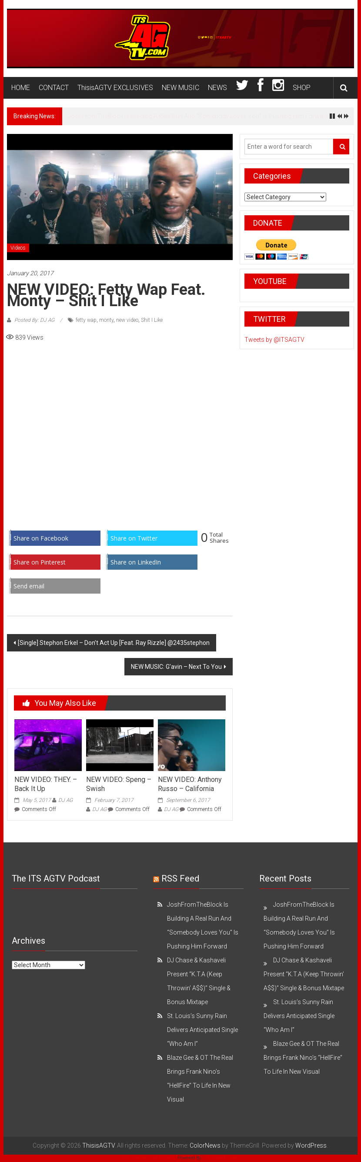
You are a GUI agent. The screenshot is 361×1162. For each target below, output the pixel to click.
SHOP (302, 87)
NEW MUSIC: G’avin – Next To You (176, 666)
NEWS (217, 87)
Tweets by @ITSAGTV (274, 339)
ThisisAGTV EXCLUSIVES (115, 87)
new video (127, 320)
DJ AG (65, 800)
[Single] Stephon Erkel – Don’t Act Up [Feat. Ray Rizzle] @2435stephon (114, 642)
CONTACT (54, 87)
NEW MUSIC (180, 87)
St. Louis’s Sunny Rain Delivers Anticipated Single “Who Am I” (202, 1029)
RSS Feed (180, 878)
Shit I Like (152, 320)
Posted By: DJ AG (34, 320)
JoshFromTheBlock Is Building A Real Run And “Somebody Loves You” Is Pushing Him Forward (198, 116)
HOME (20, 87)
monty (106, 320)
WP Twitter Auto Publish (149, 1158)
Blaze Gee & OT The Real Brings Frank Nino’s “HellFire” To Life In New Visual (303, 1057)
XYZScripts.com (221, 1158)
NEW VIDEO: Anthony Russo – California (190, 784)
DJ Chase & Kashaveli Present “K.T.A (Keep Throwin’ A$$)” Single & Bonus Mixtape (304, 974)
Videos (18, 248)
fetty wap (86, 320)
